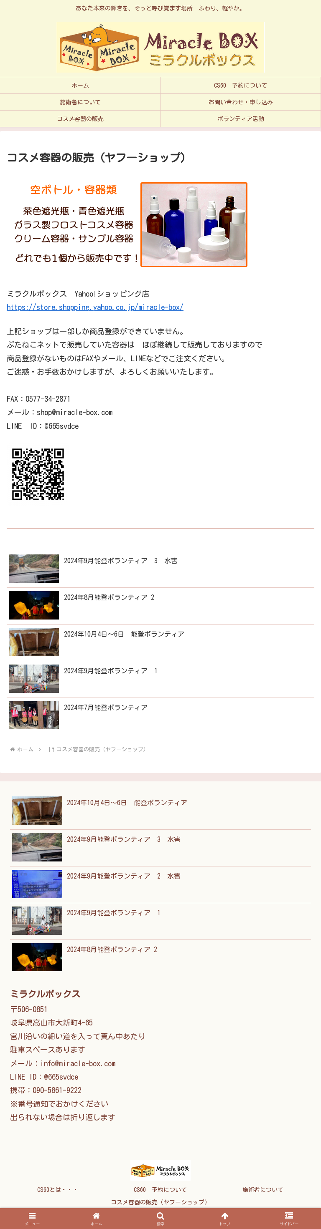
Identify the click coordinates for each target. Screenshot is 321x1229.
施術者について (262, 1190)
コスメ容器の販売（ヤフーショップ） (160, 1202)
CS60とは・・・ (58, 1190)
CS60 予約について (160, 1190)
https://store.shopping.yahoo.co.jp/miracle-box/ (95, 307)
